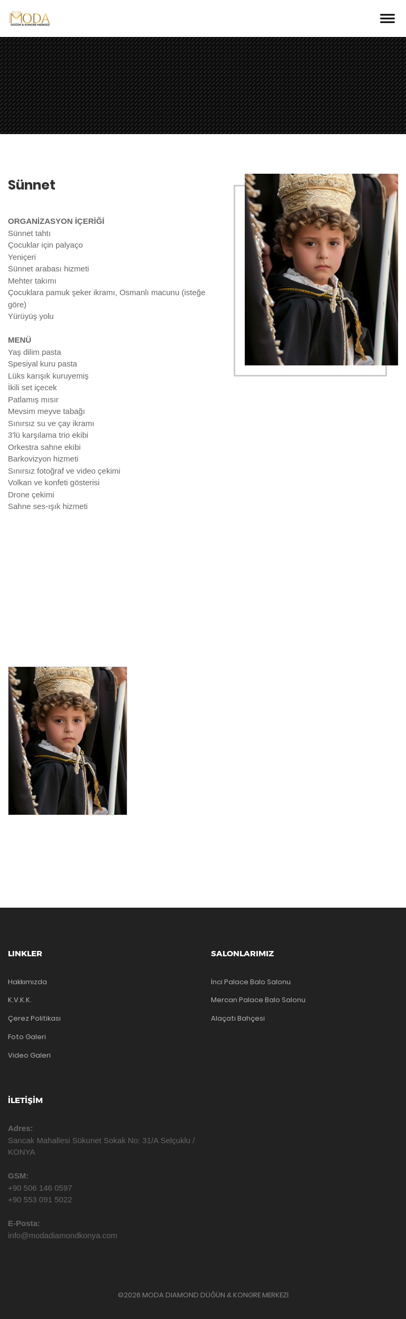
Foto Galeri (27, 1037)
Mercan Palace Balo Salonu (258, 1000)
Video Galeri (29, 1055)
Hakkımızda (27, 982)
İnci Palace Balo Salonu (251, 982)
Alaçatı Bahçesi (238, 1018)
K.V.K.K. (20, 1000)
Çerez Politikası (34, 1018)
